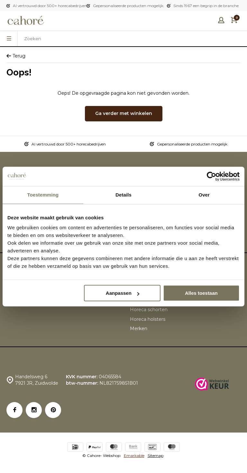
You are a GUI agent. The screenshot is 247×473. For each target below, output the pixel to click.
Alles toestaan (201, 293)
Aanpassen (122, 293)
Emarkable (134, 455)
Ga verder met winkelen (123, 113)
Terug (15, 56)
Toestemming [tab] (43, 194)
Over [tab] (204, 194)
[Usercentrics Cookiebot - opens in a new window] (211, 176)
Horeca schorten (149, 309)
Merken (138, 328)
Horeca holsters (147, 319)
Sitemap (155, 455)
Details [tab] (123, 194)
